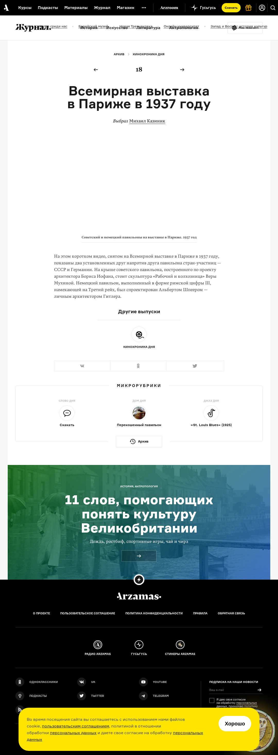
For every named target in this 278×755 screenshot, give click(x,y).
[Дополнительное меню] (144, 8)
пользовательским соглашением (75, 726)
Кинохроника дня (148, 54)
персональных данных (73, 732)
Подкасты (48, 7)
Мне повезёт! (249, 28)
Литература (148, 27)
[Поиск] (273, 8)
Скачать (231, 8)
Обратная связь (231, 613)
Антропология (183, 27)
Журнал (102, 7)
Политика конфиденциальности (154, 613)
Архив (119, 54)
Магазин (125, 7)
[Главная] (139, 596)
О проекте (41, 613)
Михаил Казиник (147, 121)
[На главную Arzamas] (6, 7)
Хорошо (235, 723)
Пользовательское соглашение (87, 613)
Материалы (76, 7)
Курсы (24, 7)
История (89, 27)
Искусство (117, 27)
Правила (200, 613)
